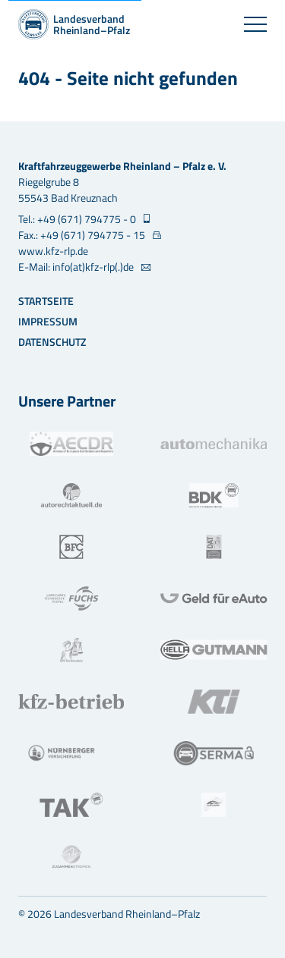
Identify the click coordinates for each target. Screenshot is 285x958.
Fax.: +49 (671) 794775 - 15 (82, 235)
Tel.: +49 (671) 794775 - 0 (78, 219)
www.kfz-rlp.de (53, 251)
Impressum (48, 321)
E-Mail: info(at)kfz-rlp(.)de (77, 267)
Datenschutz (52, 342)
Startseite (46, 301)
